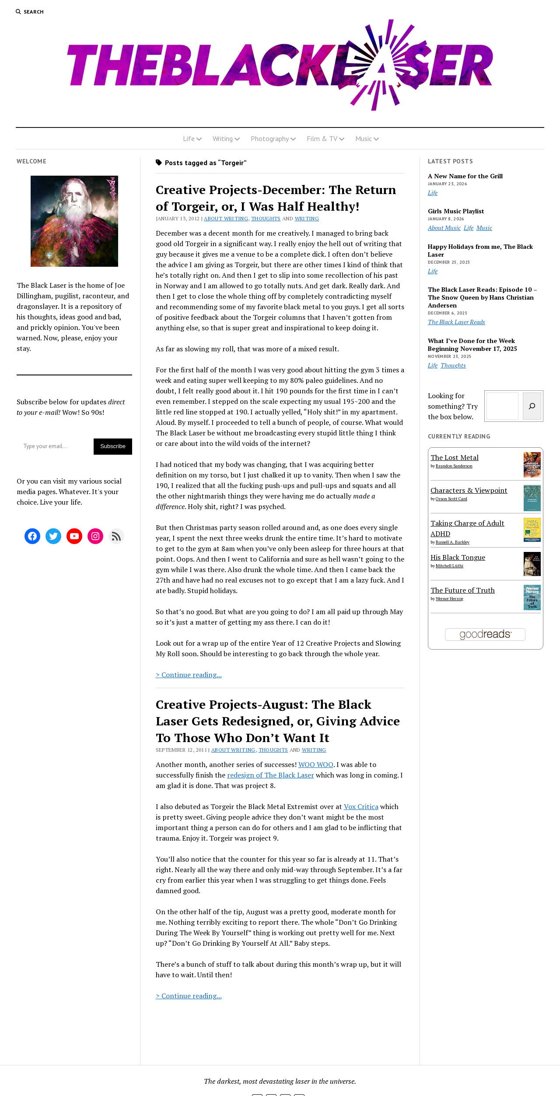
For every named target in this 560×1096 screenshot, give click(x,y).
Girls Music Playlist (456, 211)
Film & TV (322, 138)
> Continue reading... (189, 674)
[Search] (532, 406)
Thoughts (266, 218)
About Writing (226, 218)
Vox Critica (361, 806)
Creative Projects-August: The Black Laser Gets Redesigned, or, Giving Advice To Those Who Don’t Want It (278, 721)
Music (363, 138)
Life (189, 138)
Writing (223, 138)
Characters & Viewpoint (469, 490)
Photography (270, 138)
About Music (444, 227)
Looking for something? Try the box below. (453, 406)
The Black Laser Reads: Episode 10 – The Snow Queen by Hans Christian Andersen (482, 297)
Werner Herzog (449, 598)
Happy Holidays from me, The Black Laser (480, 250)
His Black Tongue (457, 557)
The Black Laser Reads (456, 322)
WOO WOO (315, 764)
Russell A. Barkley (452, 542)
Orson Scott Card (451, 499)
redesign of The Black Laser (270, 775)
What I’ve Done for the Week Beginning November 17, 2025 (472, 345)
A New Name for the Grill (465, 176)
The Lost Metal (454, 457)
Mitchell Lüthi (449, 566)
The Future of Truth (462, 590)
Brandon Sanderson (454, 466)
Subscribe (113, 446)
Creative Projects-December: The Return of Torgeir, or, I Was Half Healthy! (276, 197)
